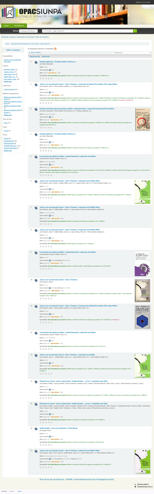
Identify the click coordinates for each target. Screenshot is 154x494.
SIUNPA (6, 113)
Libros (5, 123)
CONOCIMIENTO (9, 141)
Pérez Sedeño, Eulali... (10, 79)
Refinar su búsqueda (13, 50)
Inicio (7, 44)
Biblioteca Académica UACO (12, 106)
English (19, 491)
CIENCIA (6, 138)
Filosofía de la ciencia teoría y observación (73, 381)
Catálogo (6, 25)
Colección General (9, 89)
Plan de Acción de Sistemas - (53, 479)
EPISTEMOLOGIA (9, 143)
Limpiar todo (46, 56)
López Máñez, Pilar (9, 74)
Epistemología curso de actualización (58, 428)
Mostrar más (8, 81)
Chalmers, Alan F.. (9, 72)
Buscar (16, 31)
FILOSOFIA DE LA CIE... (10, 146)
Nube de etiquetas (42, 37)
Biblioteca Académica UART (12, 110)
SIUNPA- (70, 479)
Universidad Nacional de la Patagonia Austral (94, 479)
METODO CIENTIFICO (10, 148)
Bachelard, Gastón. (9, 69)
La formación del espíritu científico (67, 156)
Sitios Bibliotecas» (19, 25)
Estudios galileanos (58, 62)
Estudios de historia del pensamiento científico (77, 109)
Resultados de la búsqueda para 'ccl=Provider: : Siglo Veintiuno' (30, 44)
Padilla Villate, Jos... (10, 77)
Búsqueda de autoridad (25, 37)
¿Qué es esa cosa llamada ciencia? (78, 84)
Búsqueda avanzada (8, 37)
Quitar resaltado (36, 52)
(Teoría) (6, 131)
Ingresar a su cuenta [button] (143, 2)
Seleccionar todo (35, 56)
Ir (135, 31)
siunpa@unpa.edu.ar (145, 487)
